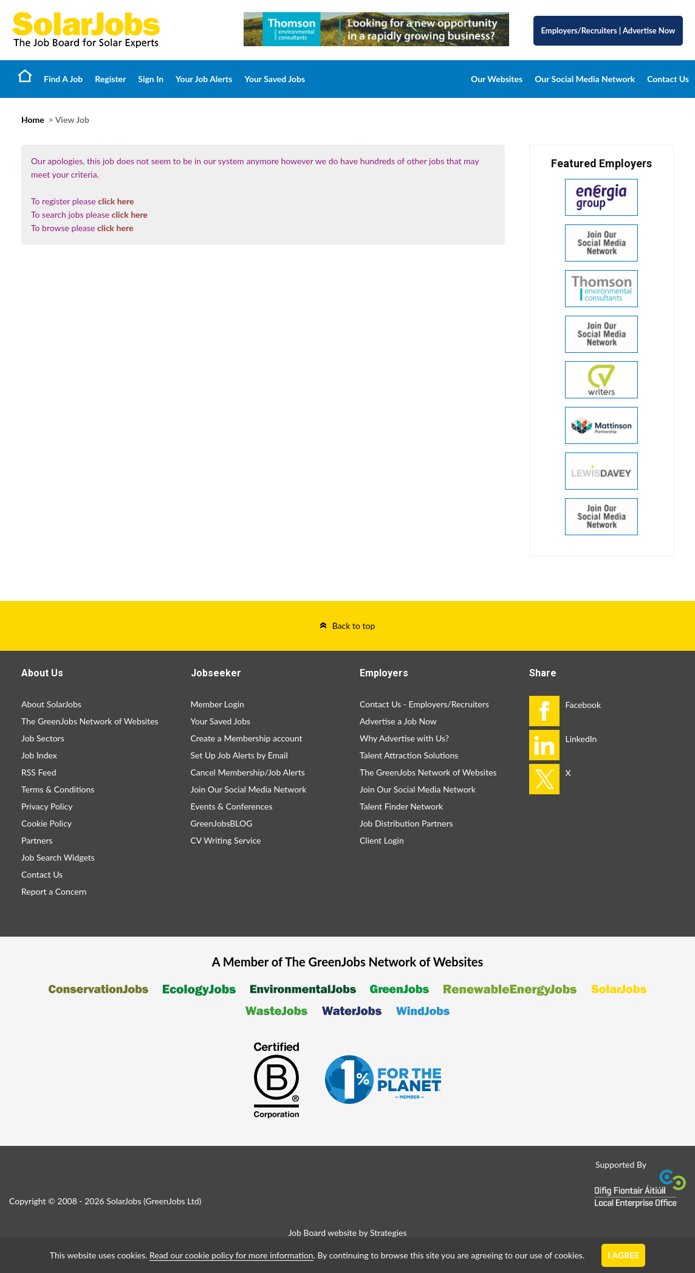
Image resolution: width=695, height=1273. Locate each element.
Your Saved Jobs (274, 79)
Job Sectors (42, 738)
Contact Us (668, 79)
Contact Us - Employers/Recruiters (424, 704)
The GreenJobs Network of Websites (90, 721)
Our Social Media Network (585, 79)
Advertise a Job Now (398, 721)
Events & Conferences (232, 806)
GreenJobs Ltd (172, 1201)
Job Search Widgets (58, 857)
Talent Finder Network (401, 806)
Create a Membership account (247, 738)
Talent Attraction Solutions (409, 755)
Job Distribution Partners (406, 823)
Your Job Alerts (204, 79)
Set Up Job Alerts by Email (239, 755)
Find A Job (63, 79)
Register (110, 79)
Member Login (217, 704)
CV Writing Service (226, 840)
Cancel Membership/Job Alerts (248, 772)
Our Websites (496, 79)
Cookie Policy (46, 823)
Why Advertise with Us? (404, 738)
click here (116, 201)
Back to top (353, 625)
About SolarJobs (51, 704)
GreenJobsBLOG (222, 823)
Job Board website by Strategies (347, 1232)
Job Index (39, 755)
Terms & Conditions (57, 789)
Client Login (382, 840)
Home (25, 75)
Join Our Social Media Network (249, 789)
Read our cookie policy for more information (231, 1255)
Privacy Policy (46, 806)
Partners (37, 840)
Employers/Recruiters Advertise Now (608, 30)
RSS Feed (38, 772)
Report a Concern (54, 891)
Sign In (150, 79)
